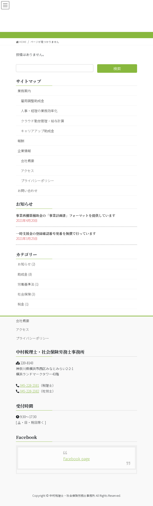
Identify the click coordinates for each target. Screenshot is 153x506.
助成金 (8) (25, 274)
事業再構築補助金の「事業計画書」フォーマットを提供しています (65, 215)
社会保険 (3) (26, 294)
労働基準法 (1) (28, 284)
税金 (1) (23, 304)
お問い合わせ (28, 190)
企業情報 (24, 150)
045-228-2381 (29, 385)
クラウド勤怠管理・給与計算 (42, 121)
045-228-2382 (29, 391)
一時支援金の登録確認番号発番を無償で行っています (56, 233)
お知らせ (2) (26, 264)
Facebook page (76, 458)
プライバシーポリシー (37, 180)
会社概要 (27, 160)
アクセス (27, 170)
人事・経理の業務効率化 (39, 110)
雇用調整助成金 (32, 100)
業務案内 (24, 90)
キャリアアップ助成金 (37, 130)
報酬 (21, 140)
